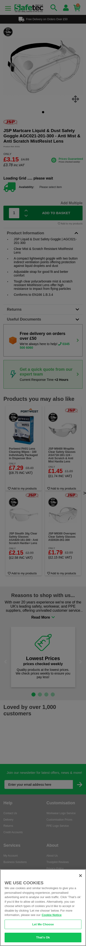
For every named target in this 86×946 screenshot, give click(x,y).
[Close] (80, 876)
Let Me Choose (43, 924)
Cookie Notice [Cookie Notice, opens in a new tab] (52, 915)
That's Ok (43, 937)
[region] (43, 907)
